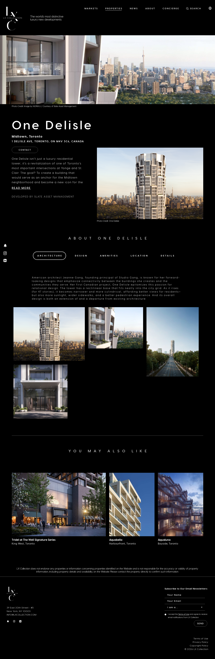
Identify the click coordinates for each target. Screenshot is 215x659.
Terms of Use (183, 614)
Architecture (49, 255)
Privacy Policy (200, 642)
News (134, 8)
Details (168, 255)
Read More (21, 187)
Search (195, 8)
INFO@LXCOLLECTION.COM (21, 614)
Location (139, 255)
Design (81, 255)
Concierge (171, 8)
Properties (113, 8)
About (150, 8)
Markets (91, 8)
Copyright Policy (199, 645)
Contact (25, 149)
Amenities (109, 255)
